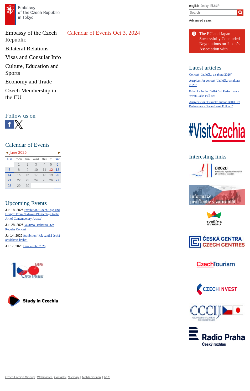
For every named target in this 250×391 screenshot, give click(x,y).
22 (18, 180)
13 (57, 170)
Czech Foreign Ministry (20, 377)
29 (18, 186)
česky (205, 6)
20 (57, 175)
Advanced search (201, 20)
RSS (107, 377)
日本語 (215, 6)
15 (18, 175)
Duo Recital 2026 (34, 246)
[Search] (240, 12)
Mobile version (91, 377)
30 (27, 186)
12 (51, 170)
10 (36, 170)
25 (44, 180)
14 (9, 175)
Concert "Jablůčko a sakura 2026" (210, 74)
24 (36, 180)
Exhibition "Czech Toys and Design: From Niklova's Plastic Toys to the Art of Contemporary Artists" (32, 214)
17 (36, 175)
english (194, 6)
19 (51, 175)
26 (51, 180)
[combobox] (213, 12)
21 (9, 180)
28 (9, 186)
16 (27, 175)
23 (27, 180)
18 (44, 175)
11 (44, 170)
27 (57, 180)
